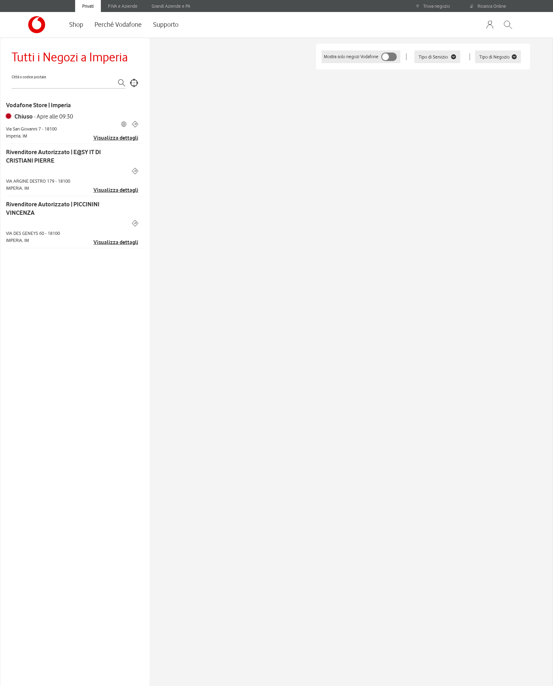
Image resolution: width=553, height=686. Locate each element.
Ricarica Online (488, 6)
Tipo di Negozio (498, 57)
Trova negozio (433, 6)
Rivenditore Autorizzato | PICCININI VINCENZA (52, 208)
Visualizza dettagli (115, 138)
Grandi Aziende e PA (171, 6)
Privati (88, 6)
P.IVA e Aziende (123, 6)
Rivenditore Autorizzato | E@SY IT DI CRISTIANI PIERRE (53, 156)
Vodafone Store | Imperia (38, 105)
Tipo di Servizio (437, 57)
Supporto (165, 24)
